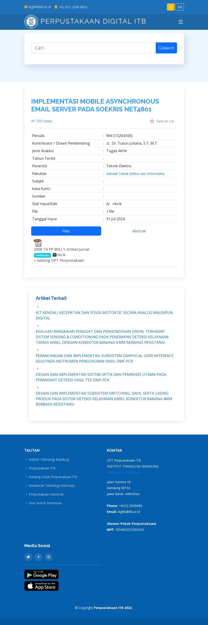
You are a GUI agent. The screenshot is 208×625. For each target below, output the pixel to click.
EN (179, 7)
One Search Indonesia (45, 503)
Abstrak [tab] (139, 231)
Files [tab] (66, 231)
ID (170, 7)
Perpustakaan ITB (42, 468)
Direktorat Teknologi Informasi (52, 485)
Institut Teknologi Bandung (49, 459)
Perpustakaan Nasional (46, 494)
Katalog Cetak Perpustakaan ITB (53, 477)
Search (166, 47)
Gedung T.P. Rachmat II (124, 472)
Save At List (162, 121)
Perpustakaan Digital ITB (85, 21)
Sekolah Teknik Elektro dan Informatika (135, 173)
